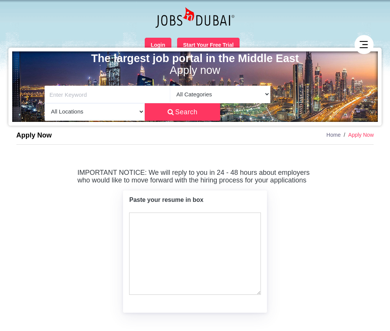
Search (183, 112)
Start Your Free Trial (208, 45)
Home (333, 135)
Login (158, 45)
